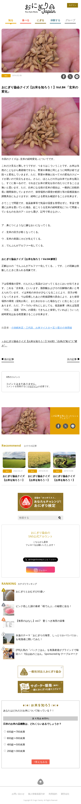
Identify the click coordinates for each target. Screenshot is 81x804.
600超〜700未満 (16, 731)
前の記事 (9, 359)
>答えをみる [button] (40, 762)
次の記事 (72, 359)
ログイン (72, 5)
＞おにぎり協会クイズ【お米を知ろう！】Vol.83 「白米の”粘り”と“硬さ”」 (39, 343)
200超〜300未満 (16, 751)
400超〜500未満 (16, 744)
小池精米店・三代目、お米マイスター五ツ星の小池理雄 (41, 327)
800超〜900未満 (16, 738)
